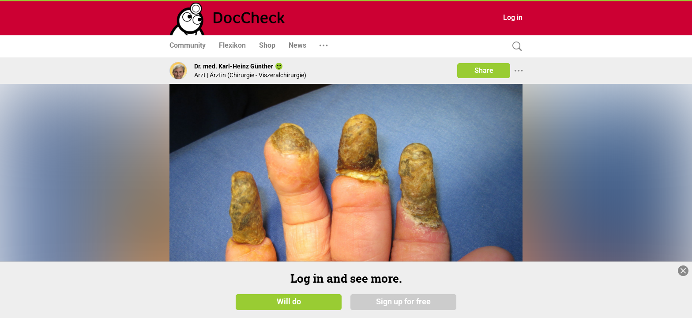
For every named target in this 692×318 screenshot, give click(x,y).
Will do (289, 301)
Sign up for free (403, 301)
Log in (513, 17)
